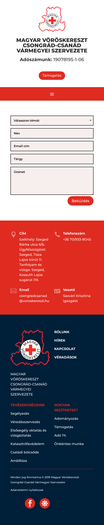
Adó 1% (60, 435)
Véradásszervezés (25, 422)
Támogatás (51, 75)
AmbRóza (18, 461)
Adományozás (66, 419)
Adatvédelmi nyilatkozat (26, 490)
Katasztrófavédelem (27, 444)
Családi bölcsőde (24, 452)
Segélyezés (19, 413)
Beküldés (80, 201)
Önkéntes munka (69, 444)
